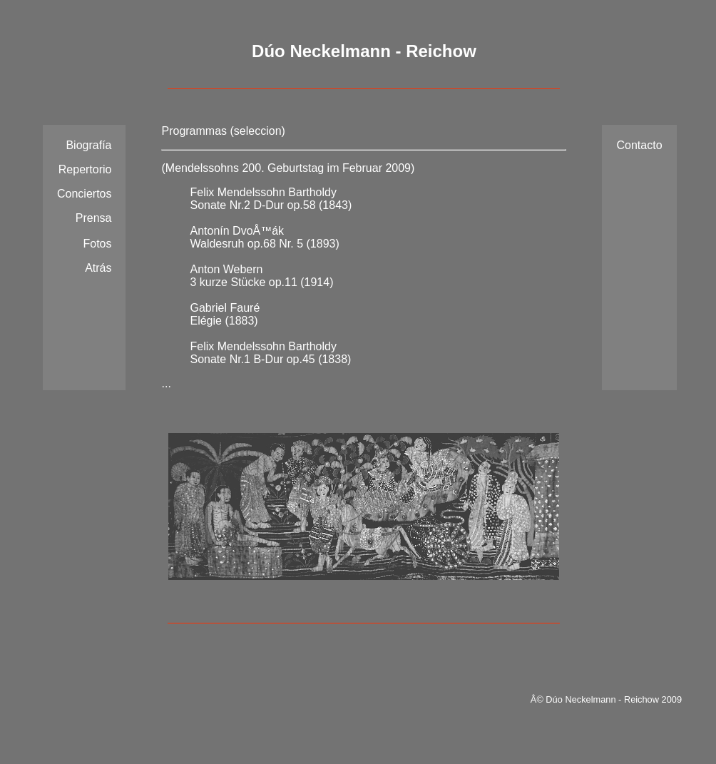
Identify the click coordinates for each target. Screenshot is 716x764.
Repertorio (85, 169)
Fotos (97, 244)
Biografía (88, 145)
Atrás (98, 268)
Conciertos (84, 194)
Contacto (639, 145)
